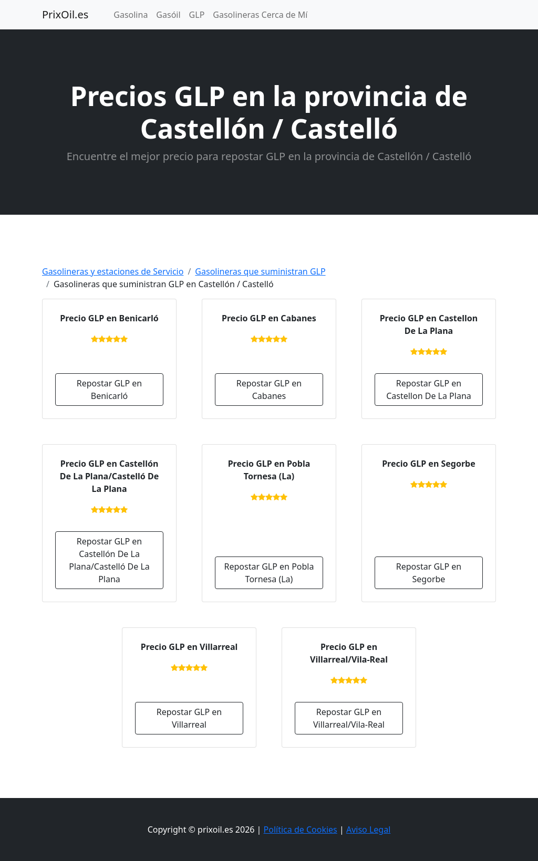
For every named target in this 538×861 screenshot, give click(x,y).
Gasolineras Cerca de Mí (260, 14)
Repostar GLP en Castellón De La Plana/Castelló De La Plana (109, 560)
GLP (197, 14)
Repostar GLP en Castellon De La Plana (428, 389)
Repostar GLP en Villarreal (189, 718)
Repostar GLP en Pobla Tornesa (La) (269, 573)
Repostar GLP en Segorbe (428, 573)
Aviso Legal (368, 829)
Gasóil (168, 14)
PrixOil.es (65, 14)
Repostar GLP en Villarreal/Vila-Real (349, 718)
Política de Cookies (300, 829)
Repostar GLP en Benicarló (109, 389)
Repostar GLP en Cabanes (269, 389)
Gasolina (130, 14)
